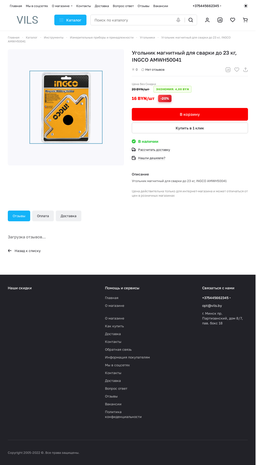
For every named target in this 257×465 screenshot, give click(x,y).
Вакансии (113, 404)
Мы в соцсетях (117, 365)
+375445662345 (206, 6)
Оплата (43, 216)
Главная (111, 298)
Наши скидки (20, 288)
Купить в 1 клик (189, 128)
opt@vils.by (212, 305)
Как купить (114, 326)
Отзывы (19, 216)
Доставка (68, 216)
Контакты (113, 341)
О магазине (114, 305)
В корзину (190, 114)
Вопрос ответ (116, 388)
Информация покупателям (127, 357)
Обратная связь (118, 349)
